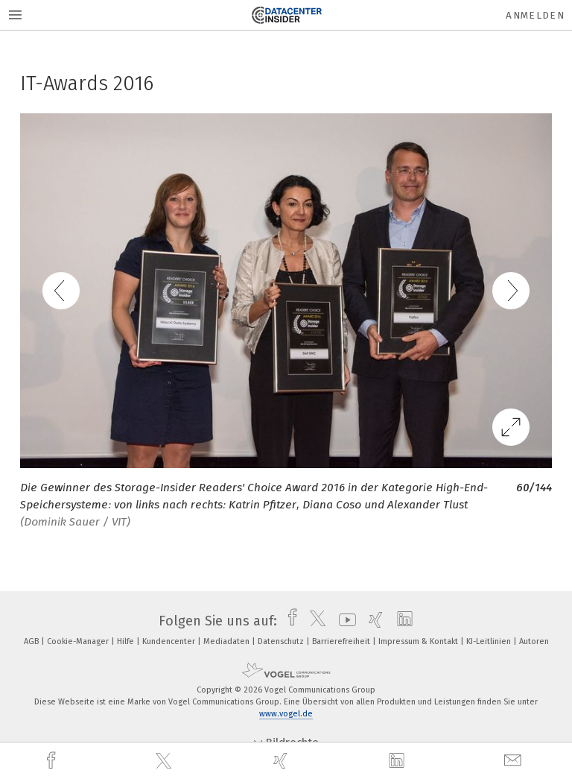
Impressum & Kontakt (419, 641)
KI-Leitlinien (489, 641)
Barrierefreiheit (342, 641)
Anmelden (535, 15)
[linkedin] (398, 761)
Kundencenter (169, 641)
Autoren (534, 641)
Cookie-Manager (79, 641)
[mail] (514, 760)
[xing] (282, 760)
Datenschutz (282, 641)
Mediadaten (227, 641)
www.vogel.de (286, 714)
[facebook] (53, 760)
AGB (32, 641)
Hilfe (126, 641)
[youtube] (343, 621)
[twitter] (165, 761)
